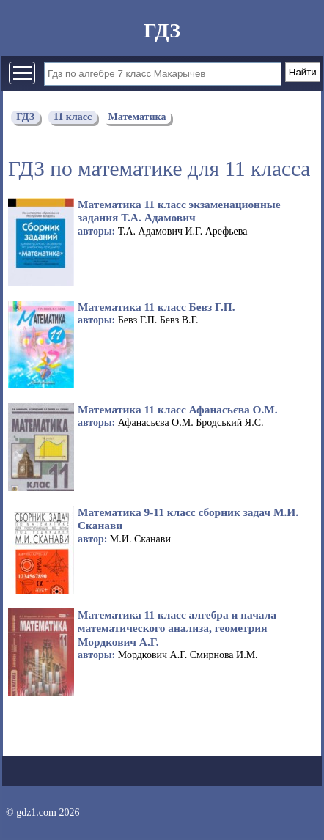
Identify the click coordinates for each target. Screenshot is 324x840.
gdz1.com (36, 812)
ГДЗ (162, 30)
